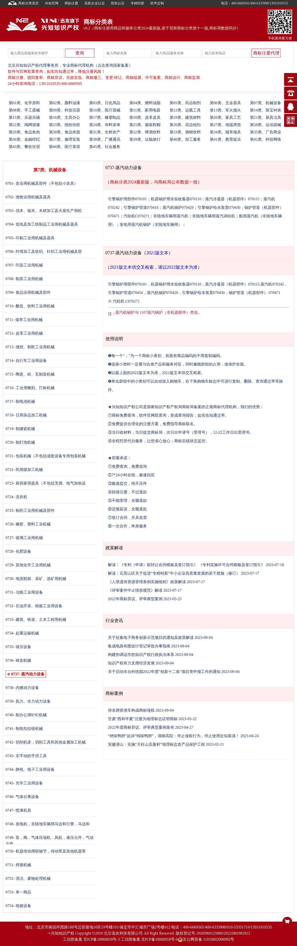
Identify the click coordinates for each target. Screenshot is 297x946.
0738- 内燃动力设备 (22, 688)
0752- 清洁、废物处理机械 (28, 878)
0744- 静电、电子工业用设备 (30, 769)
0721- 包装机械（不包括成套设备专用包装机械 (46, 456)
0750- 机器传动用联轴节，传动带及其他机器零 (46, 851)
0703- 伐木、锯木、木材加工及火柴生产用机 (44, 211)
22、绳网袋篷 (24, 125)
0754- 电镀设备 (18, 906)
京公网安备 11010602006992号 (206, 939)
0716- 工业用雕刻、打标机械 (30, 388)
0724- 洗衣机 (16, 497)
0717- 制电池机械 (20, 401)
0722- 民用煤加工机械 (24, 470)
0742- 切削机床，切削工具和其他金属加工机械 (46, 742)
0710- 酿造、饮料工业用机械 (30, 306)
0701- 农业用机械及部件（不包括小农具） (42, 183)
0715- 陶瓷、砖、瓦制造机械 (30, 374)
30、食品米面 (64, 132)
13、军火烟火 (225, 110)
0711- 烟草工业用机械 (24, 320)
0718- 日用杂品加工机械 (26, 415)
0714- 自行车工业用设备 (26, 360)
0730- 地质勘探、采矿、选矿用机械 (36, 579)
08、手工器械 (24, 110)
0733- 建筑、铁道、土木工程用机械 (36, 619)
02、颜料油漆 (64, 103)
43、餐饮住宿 (24, 147)
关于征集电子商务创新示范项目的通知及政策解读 (151, 637)
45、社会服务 (104, 147)
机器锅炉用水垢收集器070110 (176, 199)
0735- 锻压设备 (18, 647)
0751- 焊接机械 (18, 865)
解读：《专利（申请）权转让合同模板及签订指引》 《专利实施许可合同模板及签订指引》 (186, 565)
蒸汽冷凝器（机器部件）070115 (232, 199)
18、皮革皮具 (145, 117)
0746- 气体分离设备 (22, 797)
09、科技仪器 (64, 110)
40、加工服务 (185, 139)
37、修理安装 (64, 139)
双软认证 (118, 3)
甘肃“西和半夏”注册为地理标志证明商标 (143, 719)
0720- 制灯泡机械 (20, 442)
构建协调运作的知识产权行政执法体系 (141, 654)
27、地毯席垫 (225, 125)
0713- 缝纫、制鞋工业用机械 (30, 347)
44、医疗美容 (64, 147)
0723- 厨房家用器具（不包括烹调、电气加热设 (46, 483)
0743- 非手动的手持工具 (26, 756)
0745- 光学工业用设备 (24, 783)
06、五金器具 (225, 103)
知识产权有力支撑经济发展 (131, 663)
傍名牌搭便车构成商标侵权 (131, 710)
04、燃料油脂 (145, 103)
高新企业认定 (94, 3)
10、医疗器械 (104, 110)
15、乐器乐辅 (24, 117)
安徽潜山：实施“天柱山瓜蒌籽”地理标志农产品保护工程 (156, 744)
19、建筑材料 (185, 117)
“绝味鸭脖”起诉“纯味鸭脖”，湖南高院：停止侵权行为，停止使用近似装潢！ (174, 736)
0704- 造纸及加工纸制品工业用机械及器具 (42, 224)
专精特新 (137, 3)
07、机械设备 (265, 103)
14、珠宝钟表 (265, 110)
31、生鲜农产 (104, 132)
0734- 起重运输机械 (22, 633)
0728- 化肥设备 (18, 551)
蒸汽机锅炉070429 (178, 207)
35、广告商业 (265, 132)
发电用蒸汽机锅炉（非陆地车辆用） (151, 224)
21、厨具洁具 (265, 117)
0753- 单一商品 (18, 892)
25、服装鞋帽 (145, 125)
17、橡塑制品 (104, 117)
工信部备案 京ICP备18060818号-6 (149, 939)
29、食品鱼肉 (24, 132)
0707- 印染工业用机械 (24, 265)
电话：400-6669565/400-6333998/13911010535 (254, 3)
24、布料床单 (104, 125)
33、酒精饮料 (185, 132)
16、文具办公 (64, 117)
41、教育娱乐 (225, 139)
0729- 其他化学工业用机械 (28, 565)
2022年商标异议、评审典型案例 (135, 599)
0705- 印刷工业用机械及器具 (30, 238)
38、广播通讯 (104, 139)
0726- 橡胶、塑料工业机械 (28, 524)
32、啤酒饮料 (145, 132)
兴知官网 (51, 3)
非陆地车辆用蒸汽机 (170, 216)
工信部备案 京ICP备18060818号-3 (91, 939)
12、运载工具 (185, 110)
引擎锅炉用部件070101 (127, 199)
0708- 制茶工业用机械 (24, 279)
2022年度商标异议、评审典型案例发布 (141, 727)
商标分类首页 (23, 3)
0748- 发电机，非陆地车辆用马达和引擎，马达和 (48, 824)
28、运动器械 (265, 125)
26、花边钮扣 (185, 125)
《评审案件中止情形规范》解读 (135, 590)
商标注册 (71, 3)
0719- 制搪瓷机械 (20, 429)
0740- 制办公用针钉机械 (26, 715)
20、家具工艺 (225, 117)
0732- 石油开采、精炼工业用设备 (34, 606)
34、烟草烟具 (225, 132)
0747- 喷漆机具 (18, 810)
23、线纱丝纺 (64, 125)
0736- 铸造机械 (18, 660)
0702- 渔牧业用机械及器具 (28, 197)
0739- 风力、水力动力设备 (28, 701)
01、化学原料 (24, 103)
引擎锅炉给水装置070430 (219, 207)
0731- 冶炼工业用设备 (24, 592)
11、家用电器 (144, 110)
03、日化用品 (104, 103)
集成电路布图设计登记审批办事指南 (139, 646)
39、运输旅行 (145, 139)
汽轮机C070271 (137, 216)
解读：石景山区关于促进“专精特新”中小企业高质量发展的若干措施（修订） (174, 573)
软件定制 (157, 3)
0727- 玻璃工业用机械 (24, 538)
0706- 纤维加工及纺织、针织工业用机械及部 (44, 251)
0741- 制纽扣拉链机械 (24, 728)
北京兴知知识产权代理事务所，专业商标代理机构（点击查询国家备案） (70, 65)
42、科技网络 (265, 139)
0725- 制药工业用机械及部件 (30, 510)
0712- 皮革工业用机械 (24, 333)
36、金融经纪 (24, 139)
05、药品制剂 (185, 103)
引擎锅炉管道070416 (141, 207)
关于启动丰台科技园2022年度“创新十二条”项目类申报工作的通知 (164, 672)
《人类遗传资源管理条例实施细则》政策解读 (147, 582)
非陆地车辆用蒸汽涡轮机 (213, 216)
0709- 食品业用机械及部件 (28, 292)
